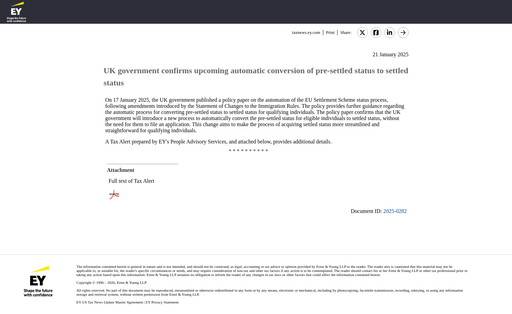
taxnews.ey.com (306, 32)
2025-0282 (395, 211)
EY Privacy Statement (162, 302)
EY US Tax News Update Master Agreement (109, 302)
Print (330, 32)
